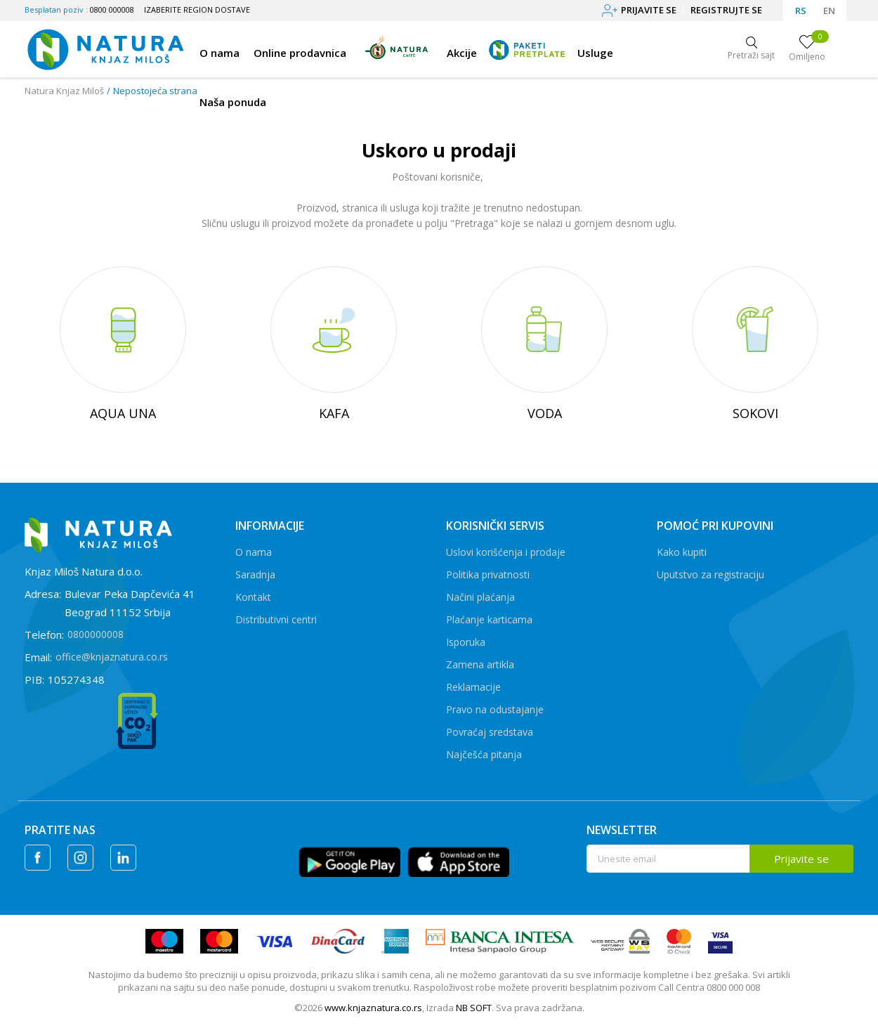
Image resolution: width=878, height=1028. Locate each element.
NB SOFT (474, 1007)
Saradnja (255, 574)
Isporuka (465, 642)
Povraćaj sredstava (489, 732)
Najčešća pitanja (484, 754)
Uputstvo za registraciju (710, 574)
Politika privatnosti (488, 574)
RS (800, 10)
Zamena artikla (480, 664)
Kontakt (253, 597)
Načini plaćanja (480, 597)
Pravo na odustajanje (495, 709)
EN (829, 10)
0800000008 (95, 634)
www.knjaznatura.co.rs (373, 1007)
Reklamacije (473, 687)
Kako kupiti (682, 552)
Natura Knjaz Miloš (64, 90)
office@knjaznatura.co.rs (111, 656)
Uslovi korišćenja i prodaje (505, 552)
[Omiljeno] (807, 49)
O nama (253, 552)
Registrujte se (726, 10)
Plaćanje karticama (489, 619)
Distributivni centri (276, 619)
